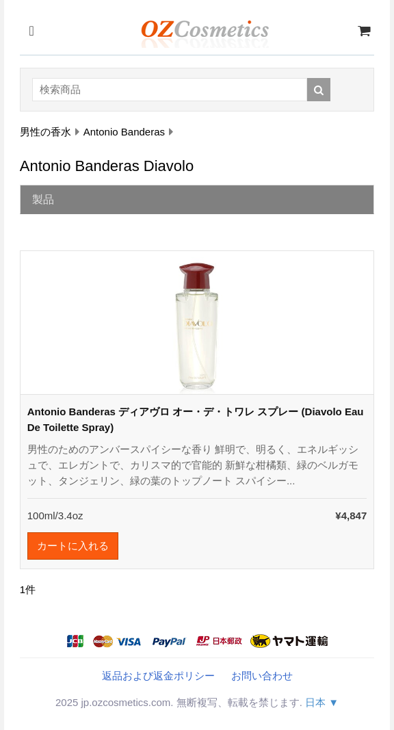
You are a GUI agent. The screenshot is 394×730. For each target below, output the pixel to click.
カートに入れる (73, 545)
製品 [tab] (43, 199)
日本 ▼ (322, 702)
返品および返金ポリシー (158, 675)
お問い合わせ (262, 675)
